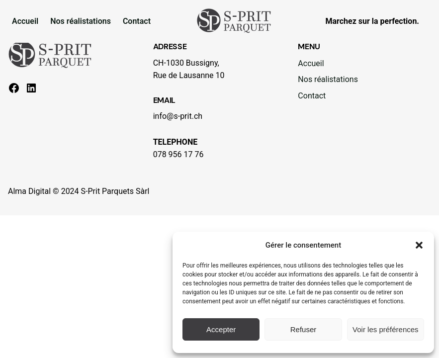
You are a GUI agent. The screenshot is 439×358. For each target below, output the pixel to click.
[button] (419, 245)
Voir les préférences (385, 329)
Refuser (303, 329)
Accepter (221, 329)
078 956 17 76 (178, 154)
